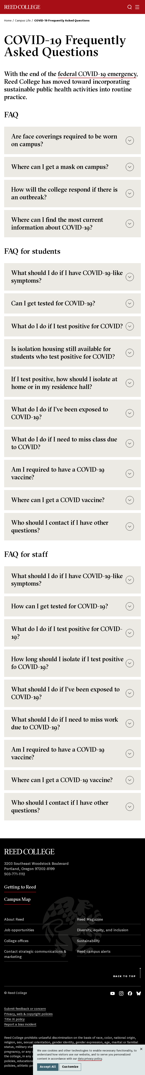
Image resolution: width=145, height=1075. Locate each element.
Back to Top (124, 976)
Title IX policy (14, 1019)
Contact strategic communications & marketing (35, 954)
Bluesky (138, 993)
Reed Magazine (90, 919)
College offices (16, 941)
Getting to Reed (20, 887)
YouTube (112, 993)
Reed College (22, 7)
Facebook (130, 993)
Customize (70, 1066)
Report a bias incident (20, 1024)
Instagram (121, 993)
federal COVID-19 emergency (97, 74)
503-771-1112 (14, 874)
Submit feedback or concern (25, 1009)
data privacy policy (90, 1058)
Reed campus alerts (93, 952)
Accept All (48, 1066)
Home (8, 20)
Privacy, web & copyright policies (28, 1014)
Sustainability (88, 941)
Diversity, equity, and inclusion (102, 930)
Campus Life (23, 20)
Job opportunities (19, 930)
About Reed (14, 919)
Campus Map (17, 899)
